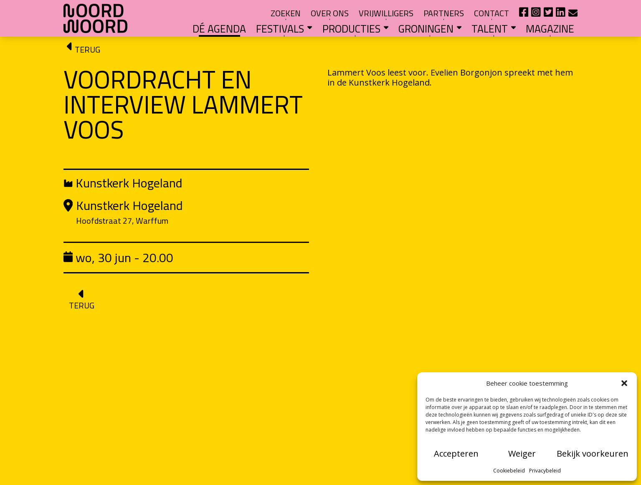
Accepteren (456, 453)
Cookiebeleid (509, 470)
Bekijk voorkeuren (592, 453)
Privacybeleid (545, 470)
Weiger (522, 453)
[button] (624, 383)
